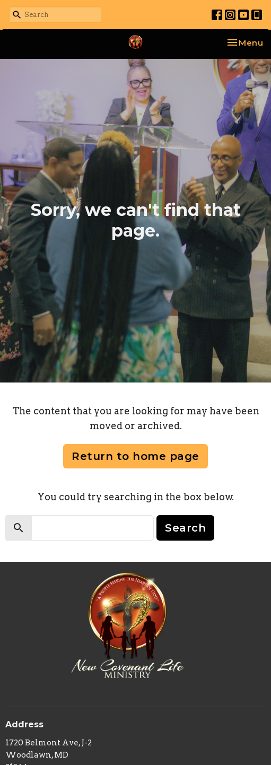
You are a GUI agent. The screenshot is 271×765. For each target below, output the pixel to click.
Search (185, 527)
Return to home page (135, 456)
